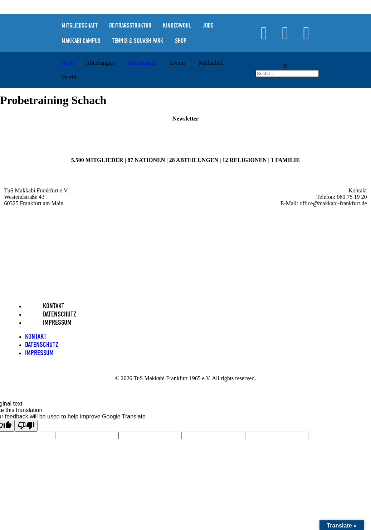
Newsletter (185, 119)
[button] (285, 66)
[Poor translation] (26, 426)
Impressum (57, 322)
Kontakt (53, 306)
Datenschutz (59, 314)
